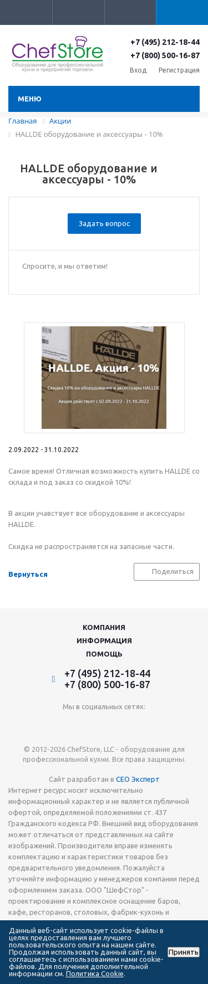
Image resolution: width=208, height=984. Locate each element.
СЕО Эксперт (138, 779)
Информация (104, 640)
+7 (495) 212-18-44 (165, 42)
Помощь (104, 654)
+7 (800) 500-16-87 (165, 55)
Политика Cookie (95, 973)
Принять (184, 952)
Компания (104, 627)
